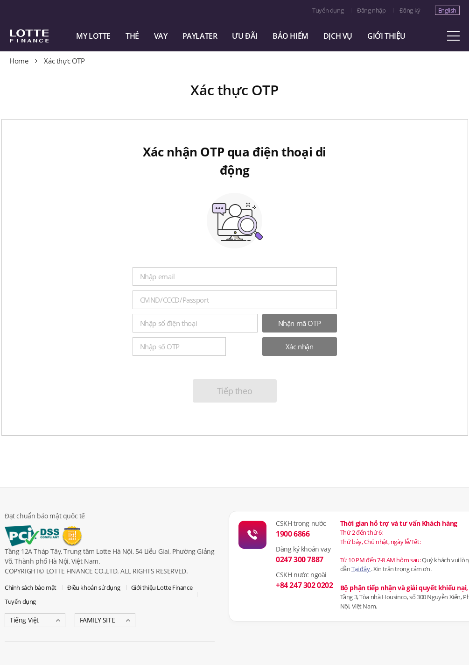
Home (18, 60)
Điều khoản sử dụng (93, 587)
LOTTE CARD (42, 36)
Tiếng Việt (24, 619)
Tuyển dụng (327, 10)
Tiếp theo (234, 390)
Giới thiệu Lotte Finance (161, 587)
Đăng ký (409, 10)
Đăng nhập (371, 10)
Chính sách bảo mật (30, 587)
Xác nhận (300, 346)
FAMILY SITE (97, 619)
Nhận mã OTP (299, 323)
